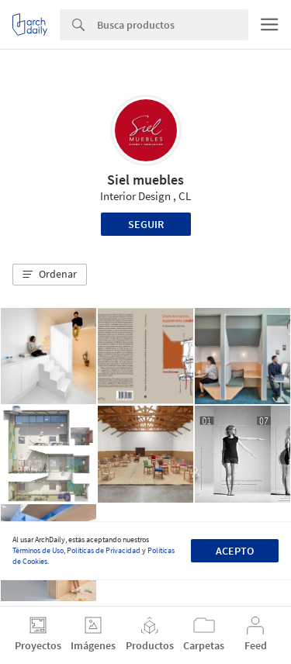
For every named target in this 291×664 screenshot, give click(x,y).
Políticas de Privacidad (103, 550)
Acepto (235, 551)
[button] (49, 274)
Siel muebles (145, 179)
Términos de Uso (38, 550)
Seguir (146, 224)
